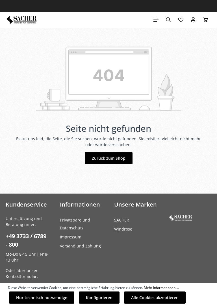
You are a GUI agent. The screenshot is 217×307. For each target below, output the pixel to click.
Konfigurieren (99, 297)
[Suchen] (168, 19)
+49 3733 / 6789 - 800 (26, 240)
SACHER (121, 220)
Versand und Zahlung (80, 246)
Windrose (123, 229)
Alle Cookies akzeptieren (155, 297)
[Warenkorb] (205, 19)
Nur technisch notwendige (41, 297)
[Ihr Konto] (193, 19)
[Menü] (156, 19)
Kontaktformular (21, 276)
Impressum (70, 237)
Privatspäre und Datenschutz (75, 224)
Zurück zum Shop (108, 158)
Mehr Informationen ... (161, 287)
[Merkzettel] (180, 19)
